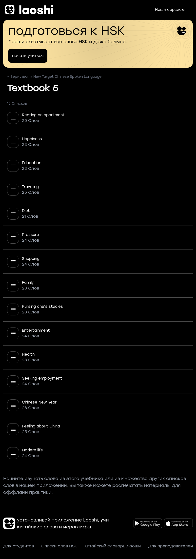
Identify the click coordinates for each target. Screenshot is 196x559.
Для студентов (18, 546)
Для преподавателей (170, 546)
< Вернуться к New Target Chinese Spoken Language (54, 77)
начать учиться (27, 55)
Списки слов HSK (59, 546)
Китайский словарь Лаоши (112, 546)
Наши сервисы (173, 9)
